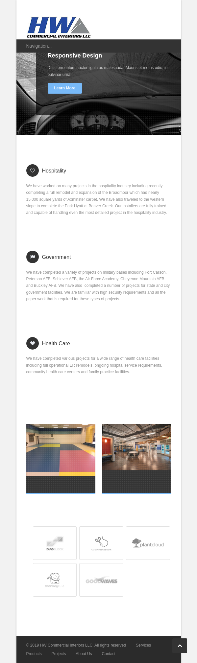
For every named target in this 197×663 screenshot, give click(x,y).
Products (34, 654)
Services (143, 645)
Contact (108, 654)
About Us (84, 654)
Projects (59, 654)
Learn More (65, 88)
